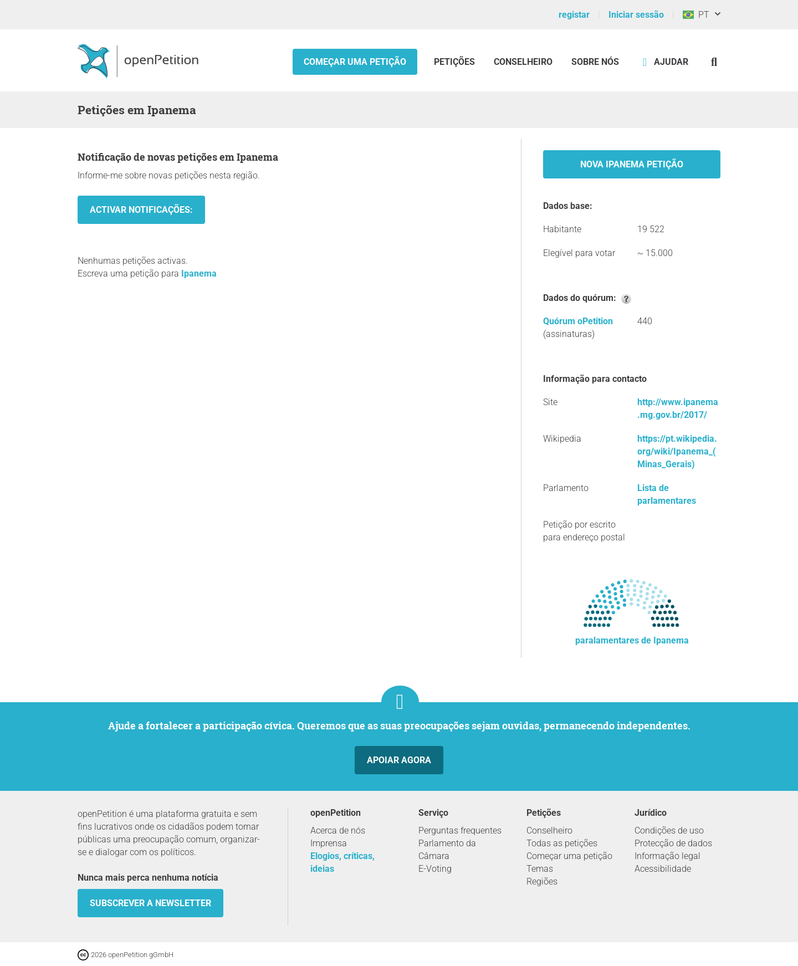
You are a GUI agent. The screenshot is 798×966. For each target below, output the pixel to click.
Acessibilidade (663, 868)
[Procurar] (714, 61)
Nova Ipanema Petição (631, 164)
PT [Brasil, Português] (696, 14)
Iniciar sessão (636, 14)
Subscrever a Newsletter (150, 903)
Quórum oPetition (578, 321)
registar (574, 14)
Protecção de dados (673, 843)
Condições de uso (669, 830)
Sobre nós (595, 62)
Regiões (541, 881)
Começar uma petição (355, 62)
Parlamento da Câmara (447, 849)
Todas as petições (561, 843)
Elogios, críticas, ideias (342, 862)
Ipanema (199, 273)
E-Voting (435, 868)
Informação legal (667, 856)
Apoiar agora (399, 760)
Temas (539, 868)
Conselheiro (523, 62)
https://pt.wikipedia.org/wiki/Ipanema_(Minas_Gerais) (677, 451)
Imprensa (328, 843)
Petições (455, 62)
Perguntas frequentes (460, 830)
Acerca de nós (337, 830)
